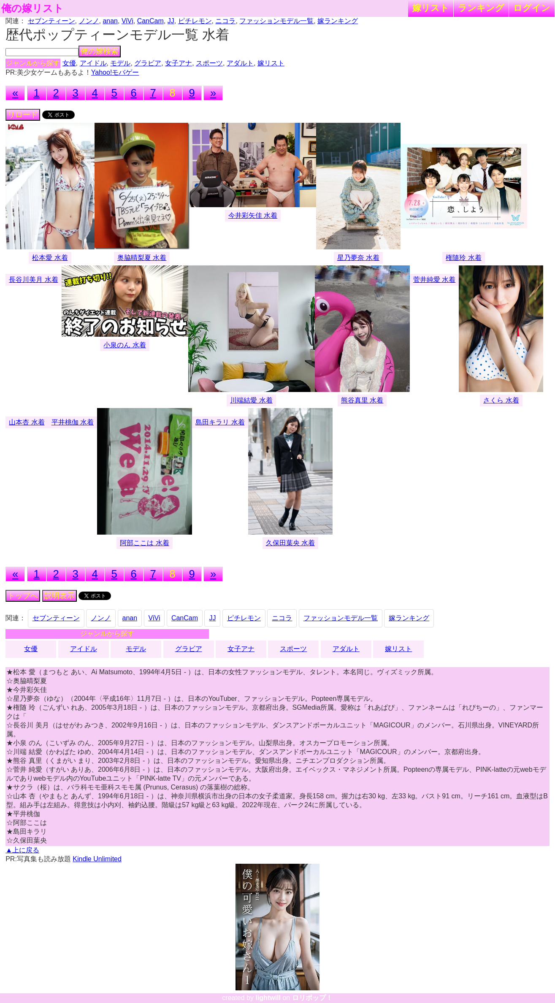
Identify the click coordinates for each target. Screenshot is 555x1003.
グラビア (147, 63)
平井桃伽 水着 (72, 422)
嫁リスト (430, 8)
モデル (120, 63)
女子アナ (178, 63)
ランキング (481, 8)
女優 (69, 63)
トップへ (23, 596)
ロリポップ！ (312, 997)
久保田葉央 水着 (290, 542)
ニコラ (225, 20)
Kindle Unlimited (97, 858)
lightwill (268, 997)
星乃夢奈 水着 (358, 257)
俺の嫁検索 (100, 51)
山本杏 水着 (26, 422)
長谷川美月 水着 (33, 279)
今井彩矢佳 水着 (252, 215)
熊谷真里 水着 (362, 400)
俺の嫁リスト (32, 8)
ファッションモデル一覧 (276, 20)
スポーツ (209, 63)
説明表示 (59, 596)
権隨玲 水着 (463, 257)
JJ (171, 20)
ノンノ (89, 20)
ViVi (127, 20)
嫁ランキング (337, 20)
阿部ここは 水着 (144, 542)
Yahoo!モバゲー (115, 72)
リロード (23, 115)
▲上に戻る (22, 850)
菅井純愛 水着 (434, 279)
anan (110, 20)
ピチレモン (195, 20)
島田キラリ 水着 (219, 422)
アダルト (240, 63)
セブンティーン (51, 20)
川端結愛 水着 (251, 400)
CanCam (150, 20)
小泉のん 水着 (124, 345)
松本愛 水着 (50, 257)
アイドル (93, 63)
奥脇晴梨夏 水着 (141, 257)
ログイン (531, 8)
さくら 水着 (501, 400)
